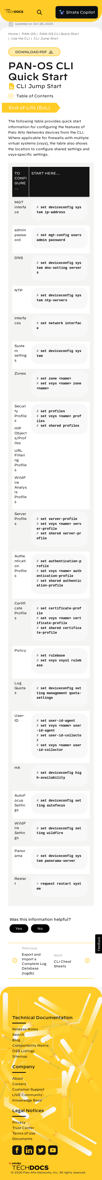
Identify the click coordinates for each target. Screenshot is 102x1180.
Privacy (19, 1122)
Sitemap (19, 1056)
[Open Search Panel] (41, 12)
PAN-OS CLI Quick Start (59, 33)
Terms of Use (23, 1133)
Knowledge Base (27, 1100)
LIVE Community (27, 1095)
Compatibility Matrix (30, 1045)
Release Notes (25, 1029)
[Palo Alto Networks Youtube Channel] (53, 1153)
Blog (16, 1040)
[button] (98, 943)
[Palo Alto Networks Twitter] (41, 1153)
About (17, 1078)
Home (13, 33)
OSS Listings (23, 1051)
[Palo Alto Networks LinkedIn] (29, 1153)
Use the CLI (20, 38)
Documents (22, 1138)
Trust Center (23, 1128)
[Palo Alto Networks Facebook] (17, 1153)
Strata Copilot (76, 12)
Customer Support (28, 1089)
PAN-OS (29, 33)
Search (18, 1034)
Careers (19, 1084)
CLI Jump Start (46, 38)
